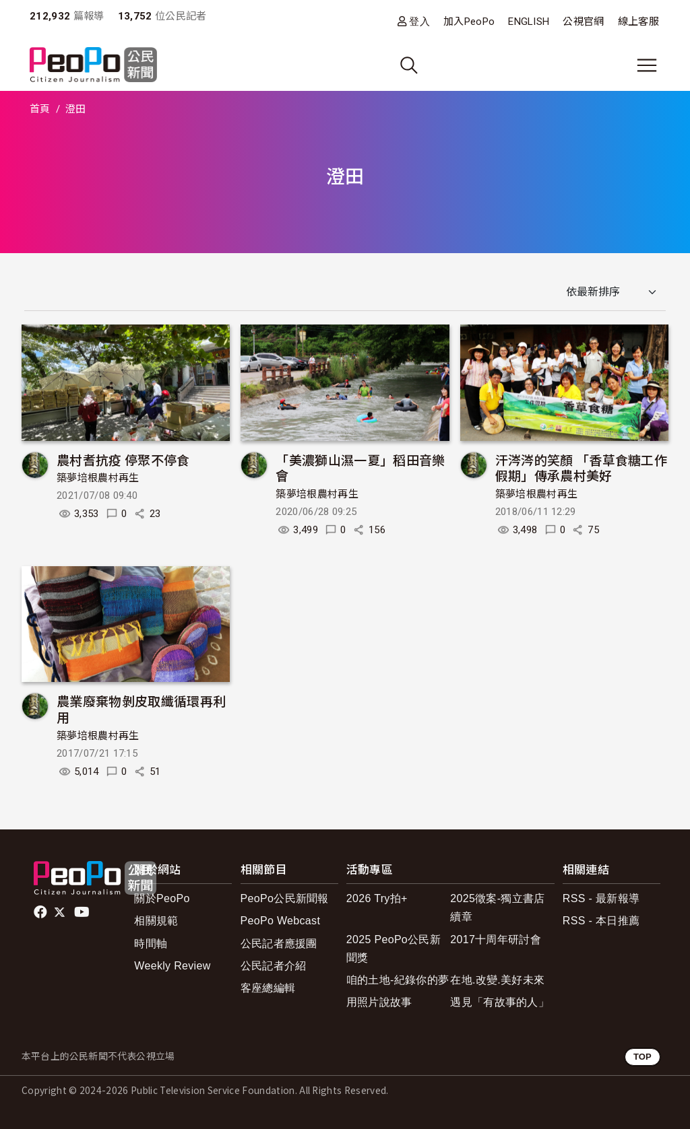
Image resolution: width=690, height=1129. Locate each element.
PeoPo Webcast (281, 920)
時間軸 (150, 943)
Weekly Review (172, 965)
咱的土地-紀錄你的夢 (397, 980)
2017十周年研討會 (495, 939)
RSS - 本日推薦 (601, 920)
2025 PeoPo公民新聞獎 (393, 948)
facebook (41, 912)
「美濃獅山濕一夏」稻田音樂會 (360, 467)
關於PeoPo (161, 898)
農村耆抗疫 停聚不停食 (123, 459)
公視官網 (583, 21)
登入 (419, 21)
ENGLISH (528, 21)
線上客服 (638, 21)
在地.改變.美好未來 (497, 980)
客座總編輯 (268, 988)
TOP (642, 1057)
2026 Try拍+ (377, 898)
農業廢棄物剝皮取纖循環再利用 (141, 708)
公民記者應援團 (279, 943)
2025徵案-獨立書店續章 (497, 907)
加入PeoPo (469, 21)
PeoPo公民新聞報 (285, 898)
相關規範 (156, 920)
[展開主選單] (646, 65)
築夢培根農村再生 (98, 478)
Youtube (83, 912)
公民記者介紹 (274, 965)
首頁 (40, 109)
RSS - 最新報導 (601, 898)
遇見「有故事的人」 (499, 1002)
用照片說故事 (379, 1002)
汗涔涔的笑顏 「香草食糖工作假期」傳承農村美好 (581, 467)
